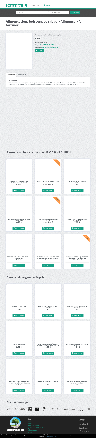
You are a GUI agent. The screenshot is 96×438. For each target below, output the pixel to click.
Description (11, 74)
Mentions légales (32, 430)
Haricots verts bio (19, 344)
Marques (30, 423)
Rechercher (75, 12)
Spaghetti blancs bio (19, 306)
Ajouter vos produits (33, 425)
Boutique (30, 421)
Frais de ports (22, 74)
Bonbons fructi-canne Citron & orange (48, 307)
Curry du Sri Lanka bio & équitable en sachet (77, 307)
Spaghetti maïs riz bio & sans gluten (77, 182)
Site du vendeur (19, 190)
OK (56, 436)
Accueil (35, 5)
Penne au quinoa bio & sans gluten (48, 181)
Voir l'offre (39, 51)
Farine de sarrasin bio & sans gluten (48, 220)
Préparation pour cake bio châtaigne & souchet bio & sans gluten (19, 183)
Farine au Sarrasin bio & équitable (48, 382)
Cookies (30, 432)
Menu (47, 5)
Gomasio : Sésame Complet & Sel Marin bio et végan (77, 382)
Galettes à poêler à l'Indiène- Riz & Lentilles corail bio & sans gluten (48, 257)
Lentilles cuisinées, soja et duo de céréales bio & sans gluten (77, 257)
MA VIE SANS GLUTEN (47, 45)
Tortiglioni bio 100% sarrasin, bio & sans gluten (19, 257)
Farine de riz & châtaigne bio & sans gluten (77, 220)
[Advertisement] (48, 102)
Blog (29, 429)
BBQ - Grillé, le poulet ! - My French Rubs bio (77, 344)
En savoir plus (49, 436)
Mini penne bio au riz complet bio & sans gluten (19, 220)
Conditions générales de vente (36, 427)
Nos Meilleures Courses (49, 47)
